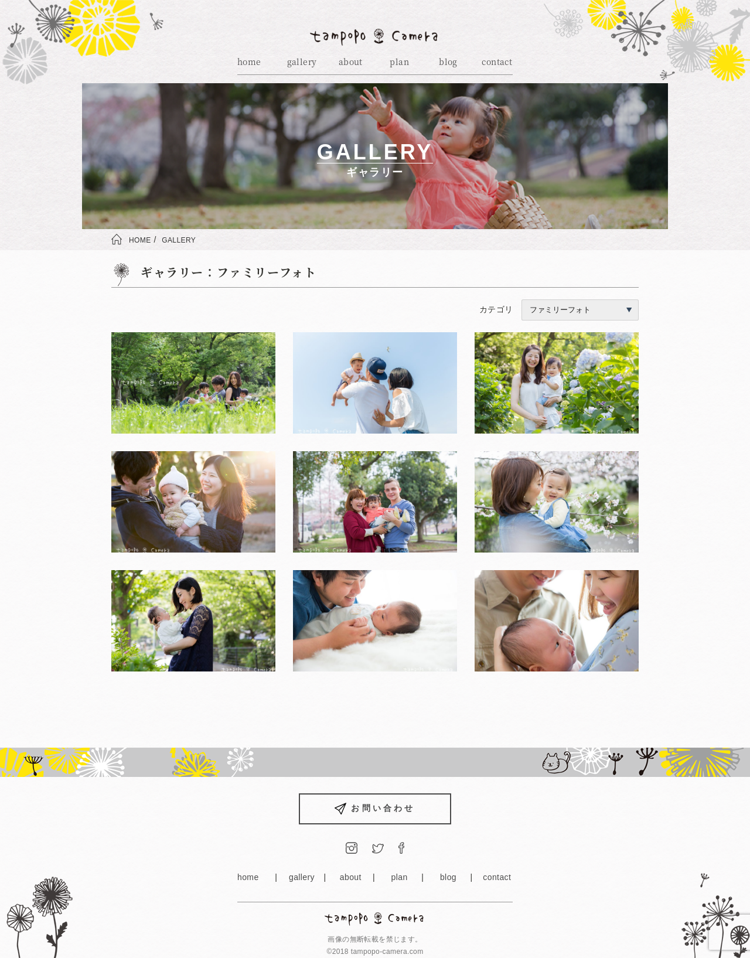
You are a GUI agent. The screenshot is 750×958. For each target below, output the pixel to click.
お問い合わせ (375, 809)
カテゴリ (559, 309)
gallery (302, 61)
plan (399, 61)
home (249, 61)
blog (448, 61)
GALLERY (179, 240)
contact (497, 61)
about (351, 61)
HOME (140, 240)
